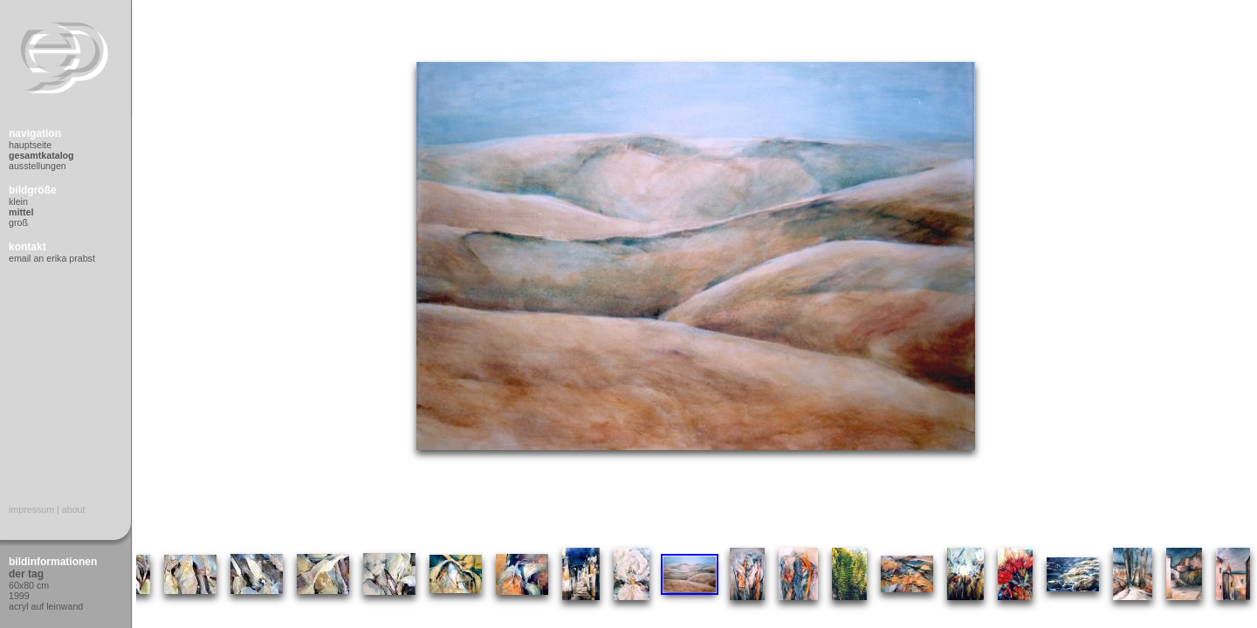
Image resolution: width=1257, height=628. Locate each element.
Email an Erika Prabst (52, 258)
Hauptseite (30, 145)
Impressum (31, 509)
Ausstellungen (37, 165)
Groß (18, 222)
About (74, 509)
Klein (18, 201)
